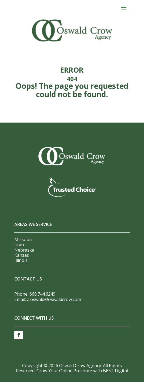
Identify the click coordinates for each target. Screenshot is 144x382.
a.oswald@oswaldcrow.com (54, 299)
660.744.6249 (42, 294)
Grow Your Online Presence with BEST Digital (82, 371)
